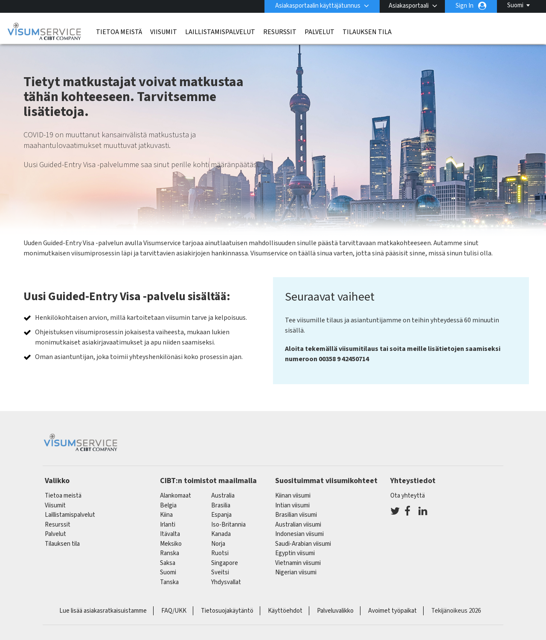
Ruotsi (220, 553)
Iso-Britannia (228, 524)
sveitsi (220, 572)
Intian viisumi (292, 505)
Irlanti (167, 524)
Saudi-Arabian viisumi (303, 543)
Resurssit (279, 32)
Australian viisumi (298, 524)
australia (223, 495)
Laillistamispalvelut (220, 32)
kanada (221, 534)
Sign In (464, 5)
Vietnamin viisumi (298, 563)
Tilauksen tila (367, 32)
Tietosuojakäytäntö (227, 610)
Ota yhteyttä (407, 495)
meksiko (171, 543)
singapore (224, 563)
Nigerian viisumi (296, 572)
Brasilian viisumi (296, 514)
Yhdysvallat (226, 582)
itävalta (170, 534)
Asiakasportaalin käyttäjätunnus (317, 5)
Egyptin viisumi (295, 553)
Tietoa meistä (119, 32)
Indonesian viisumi (299, 534)
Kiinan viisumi (293, 495)
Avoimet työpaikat (392, 610)
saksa (167, 563)
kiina (166, 514)
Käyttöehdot (285, 610)
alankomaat (175, 495)
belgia (168, 505)
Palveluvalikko (335, 610)
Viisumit (163, 32)
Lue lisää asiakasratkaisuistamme (103, 610)
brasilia (220, 505)
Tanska (169, 582)
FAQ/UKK (173, 610)
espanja (221, 514)
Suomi (515, 5)
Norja (218, 543)
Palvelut (319, 32)
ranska (169, 553)
